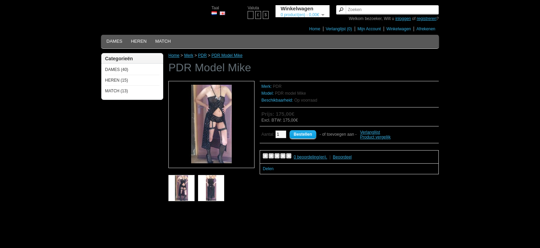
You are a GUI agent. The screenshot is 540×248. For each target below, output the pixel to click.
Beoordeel (342, 157)
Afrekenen (425, 29)
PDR (202, 55)
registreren (426, 18)
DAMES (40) (116, 69)
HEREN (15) (116, 80)
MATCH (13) (116, 91)
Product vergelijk (375, 137)
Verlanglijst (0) (339, 29)
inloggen (403, 18)
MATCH (163, 41)
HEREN (139, 41)
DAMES (114, 41)
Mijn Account (369, 29)
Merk (189, 55)
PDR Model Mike (226, 55)
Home (314, 29)
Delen (268, 168)
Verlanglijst (370, 132)
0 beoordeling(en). (310, 157)
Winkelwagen (398, 29)
